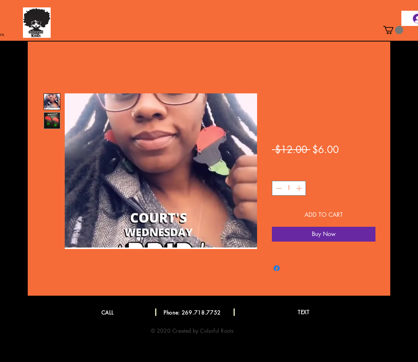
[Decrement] (278, 188)
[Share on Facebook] (276, 268)
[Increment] (299, 188)
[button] (393, 30)
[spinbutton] (288, 188)
